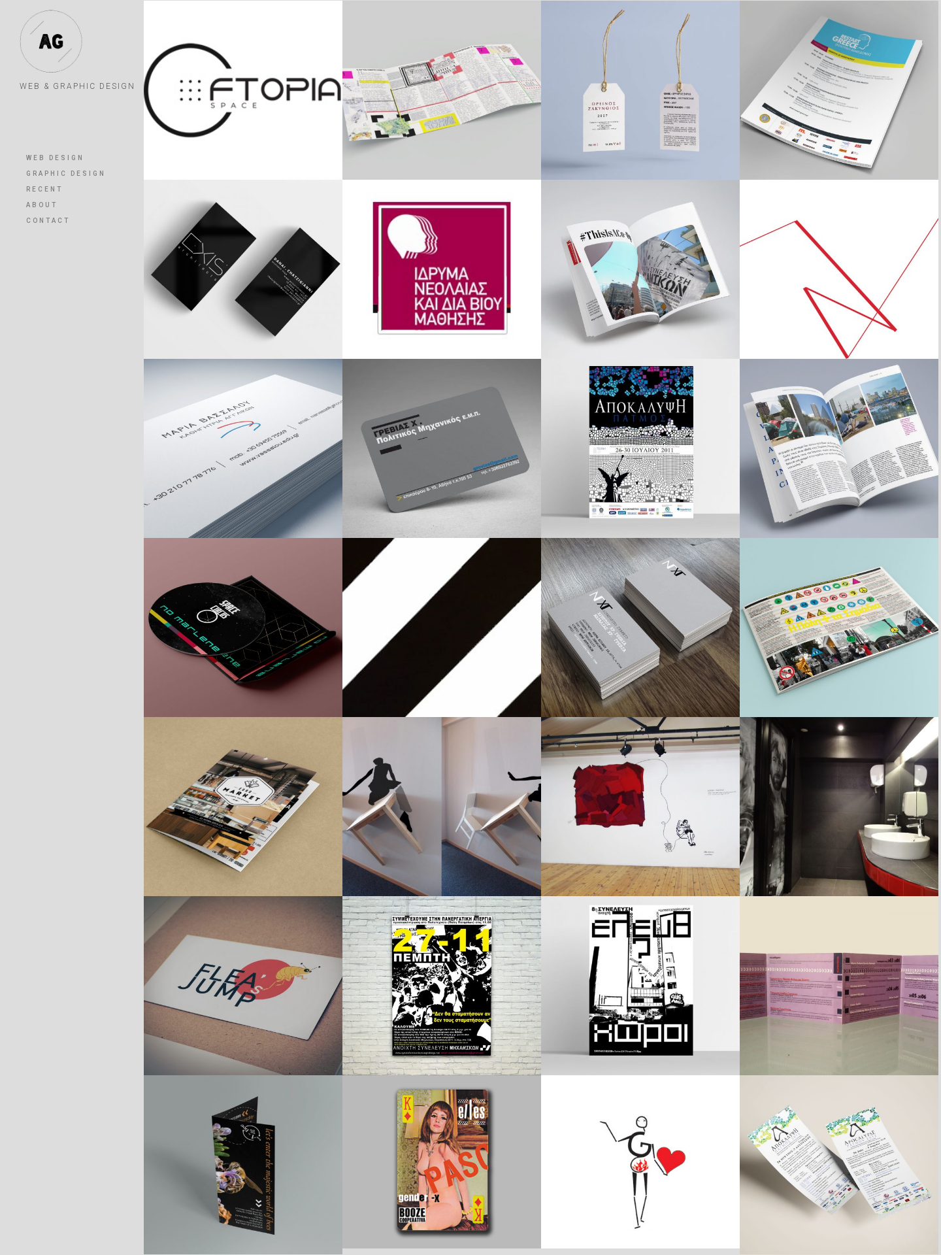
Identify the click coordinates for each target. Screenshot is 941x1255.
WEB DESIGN (55, 157)
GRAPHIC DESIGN (66, 173)
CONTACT (48, 220)
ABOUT (42, 205)
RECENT (44, 189)
